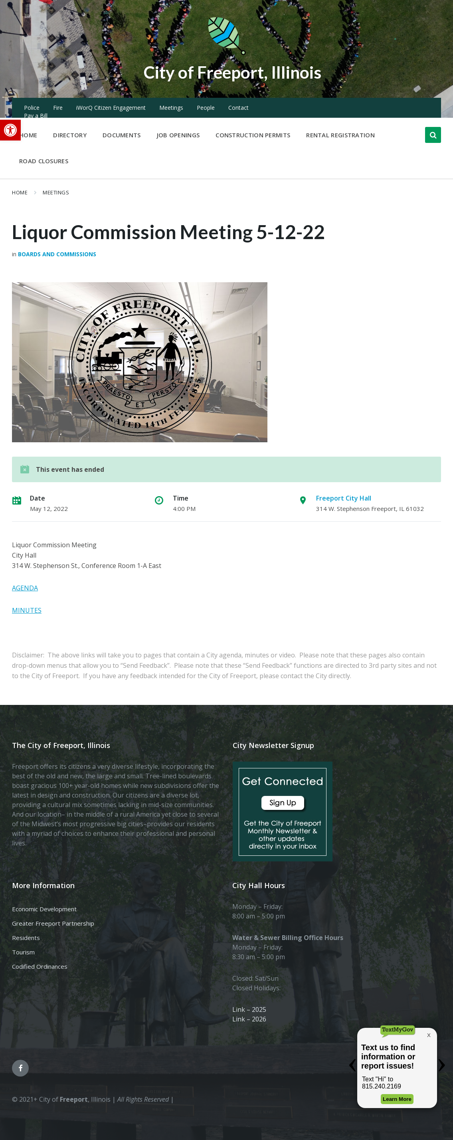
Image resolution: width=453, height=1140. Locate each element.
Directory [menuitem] (70, 135)
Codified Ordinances (39, 966)
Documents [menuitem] (122, 135)
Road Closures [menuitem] (43, 161)
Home (20, 192)
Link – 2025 (249, 1009)
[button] (10, 130)
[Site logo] (227, 53)
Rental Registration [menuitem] (340, 135)
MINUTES (27, 610)
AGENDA (25, 588)
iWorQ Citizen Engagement (111, 107)
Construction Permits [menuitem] (253, 135)
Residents (26, 938)
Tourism (23, 952)
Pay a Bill (35, 115)
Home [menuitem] (28, 135)
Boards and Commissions (57, 254)
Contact (238, 107)
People (206, 107)
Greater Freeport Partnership (53, 923)
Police (32, 107)
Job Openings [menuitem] (178, 135)
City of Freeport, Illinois (232, 71)
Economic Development (44, 909)
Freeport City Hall (343, 498)
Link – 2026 (249, 1019)
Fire (58, 107)
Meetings (171, 107)
